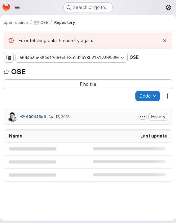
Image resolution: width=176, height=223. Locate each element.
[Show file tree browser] (9, 58)
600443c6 (33, 116)
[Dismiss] (165, 40)
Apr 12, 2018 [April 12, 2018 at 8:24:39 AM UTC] (59, 116)
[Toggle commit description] (143, 117)
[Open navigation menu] (17, 7)
